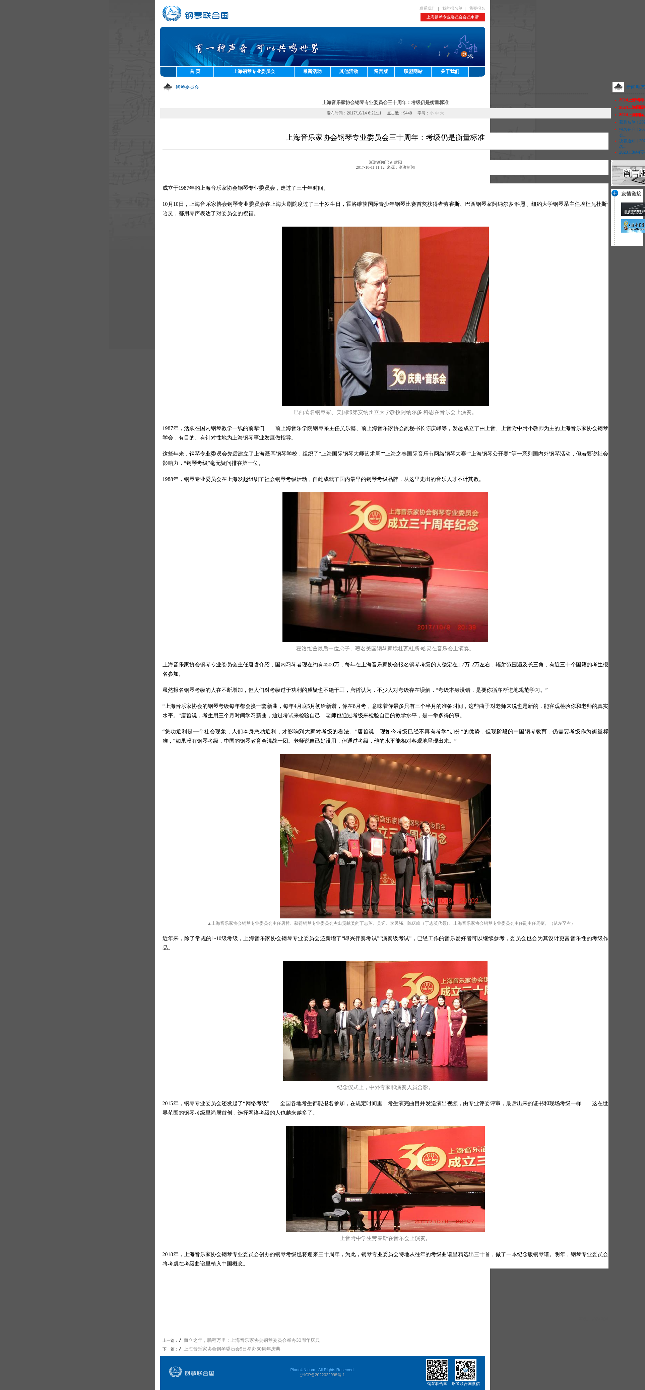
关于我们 (450, 71)
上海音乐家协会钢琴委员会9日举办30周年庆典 (232, 1349)
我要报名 (477, 8)
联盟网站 (413, 71)
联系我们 (428, 8)
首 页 (195, 71)
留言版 (381, 71)
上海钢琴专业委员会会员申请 (453, 17)
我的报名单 (452, 8)
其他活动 (348, 71)
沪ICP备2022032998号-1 (322, 1375)
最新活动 (312, 71)
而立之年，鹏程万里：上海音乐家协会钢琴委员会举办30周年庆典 (252, 1340)
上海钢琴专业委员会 (254, 71)
